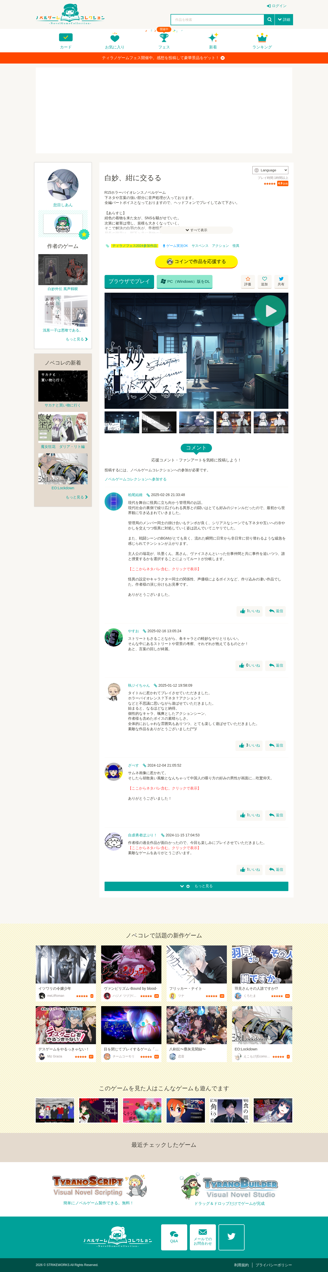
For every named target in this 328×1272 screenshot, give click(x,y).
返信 (276, 611)
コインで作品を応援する (196, 262)
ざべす (133, 765)
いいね (250, 611)
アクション (220, 246)
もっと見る (75, 339)
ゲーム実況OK (175, 246)
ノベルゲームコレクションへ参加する (136, 479)
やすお (133, 631)
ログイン (279, 6)
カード (66, 47)
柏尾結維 (135, 495)
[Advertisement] (164, 110)
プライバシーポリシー (274, 1265)
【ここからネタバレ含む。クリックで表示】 (164, 569)
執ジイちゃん (139, 685)
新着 (213, 47)
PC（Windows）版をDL (185, 281)
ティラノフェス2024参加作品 (134, 246)
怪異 (236, 246)
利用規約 (241, 1265)
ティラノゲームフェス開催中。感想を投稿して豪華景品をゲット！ (163, 58)
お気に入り (115, 47)
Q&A (174, 1236)
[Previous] (110, 350)
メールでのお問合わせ (203, 1235)
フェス (164, 47)
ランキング (262, 47)
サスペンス (200, 246)
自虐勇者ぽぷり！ (142, 835)
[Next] (282, 350)
